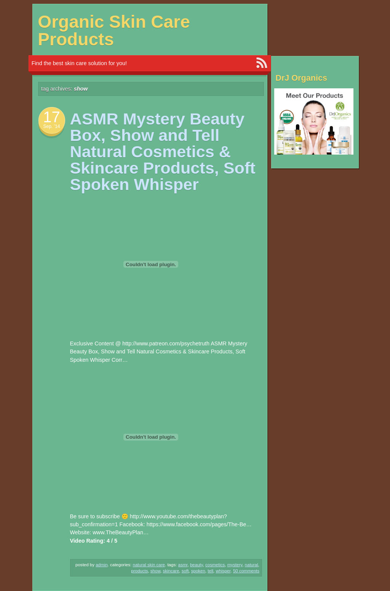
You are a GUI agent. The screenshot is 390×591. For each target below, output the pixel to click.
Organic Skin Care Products (114, 30)
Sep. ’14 (51, 126)
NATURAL (251, 564)
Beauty (196, 564)
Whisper (223, 571)
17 (51, 117)
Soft (185, 571)
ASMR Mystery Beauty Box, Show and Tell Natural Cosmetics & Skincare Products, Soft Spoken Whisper (163, 152)
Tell (210, 571)
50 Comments (246, 571)
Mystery (234, 564)
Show (155, 571)
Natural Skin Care (149, 564)
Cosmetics (215, 564)
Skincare (171, 571)
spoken (198, 571)
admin (101, 564)
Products (139, 571)
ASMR (183, 564)
